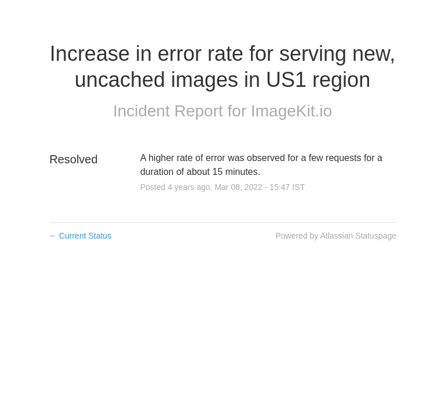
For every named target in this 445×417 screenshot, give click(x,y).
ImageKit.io (291, 111)
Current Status (80, 235)
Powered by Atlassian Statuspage (335, 235)
